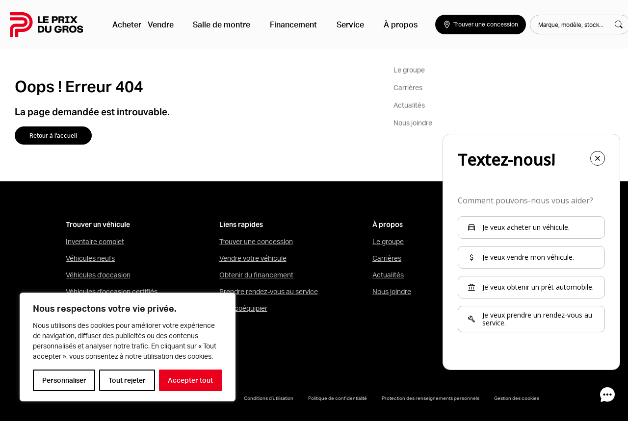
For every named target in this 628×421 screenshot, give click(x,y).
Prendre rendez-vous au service (268, 292)
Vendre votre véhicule (253, 258)
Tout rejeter (127, 380)
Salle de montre (221, 24)
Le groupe (388, 242)
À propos (376, 24)
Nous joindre (391, 292)
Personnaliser (64, 380)
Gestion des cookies (516, 398)
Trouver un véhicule (98, 225)
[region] (128, 347)
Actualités (388, 275)
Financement (285, 24)
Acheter (128, 24)
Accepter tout (190, 380)
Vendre (168, 24)
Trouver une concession (256, 242)
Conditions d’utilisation (268, 398)
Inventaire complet (95, 242)
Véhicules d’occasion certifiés (111, 292)
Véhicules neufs (90, 258)
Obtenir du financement (256, 275)
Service (334, 24)
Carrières (386, 258)
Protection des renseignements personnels (430, 398)
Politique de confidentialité (337, 398)
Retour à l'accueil (53, 135)
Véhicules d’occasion (98, 275)
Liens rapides (241, 225)
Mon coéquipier (243, 308)
